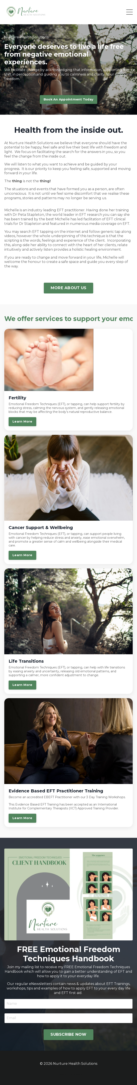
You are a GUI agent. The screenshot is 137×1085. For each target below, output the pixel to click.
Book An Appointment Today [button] (68, 99)
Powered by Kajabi (68, 1074)
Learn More (22, 421)
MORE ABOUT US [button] (68, 288)
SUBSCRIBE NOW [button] (68, 1034)
